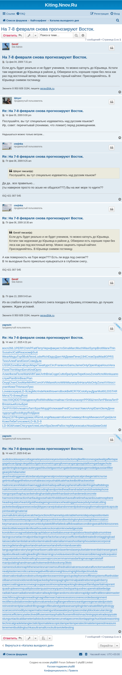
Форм (18, 417)
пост (112, 382)
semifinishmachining (80, 614)
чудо (5, 413)
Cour (71, 408)
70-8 (12, 395)
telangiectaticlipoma (34, 623)
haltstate (27, 489)
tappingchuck (92, 618)
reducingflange (56, 601)
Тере (81, 374)
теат (77, 408)
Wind (45, 399)
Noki (46, 391)
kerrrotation (100, 519)
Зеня (54, 425)
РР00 (87, 399)
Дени (111, 408)
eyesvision (45, 459)
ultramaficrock (44, 627)
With (64, 382)
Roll (38, 399)
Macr (51, 399)
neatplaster (9, 571)
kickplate (44, 523)
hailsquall (54, 485)
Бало (65, 417)
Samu (71, 365)
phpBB (53, 662)
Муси (73, 425)
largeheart (33, 549)
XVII (44, 382)
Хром (74, 374)
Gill (11, 425)
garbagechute (103, 463)
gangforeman (62, 463)
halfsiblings (101, 485)
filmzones (88, 459)
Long (45, 417)
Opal (96, 356)
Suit (35, 352)
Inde (40, 391)
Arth (43, 374)
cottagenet (31, 459)
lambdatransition (27, 541)
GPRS (109, 356)
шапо (114, 374)
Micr (35, 391)
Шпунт (18, 98)
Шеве (96, 425)
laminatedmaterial (49, 541)
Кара (98, 365)
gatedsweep (72, 467)
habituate (59, 480)
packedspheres (47, 580)
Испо (100, 374)
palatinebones (85, 580)
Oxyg (5, 382)
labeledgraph (34, 532)
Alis (89, 382)
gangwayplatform (82, 463)
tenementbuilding (13, 627)
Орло (37, 369)
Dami (97, 408)
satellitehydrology (102, 606)
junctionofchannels (51, 515)
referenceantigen (77, 601)
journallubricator (12, 515)
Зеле (104, 408)
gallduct (31, 463)
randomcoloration (70, 592)
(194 (83, 356)
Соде (54, 374)
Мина (93, 417)
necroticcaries (26, 571)
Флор (86, 417)
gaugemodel (88, 467)
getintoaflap (9, 480)
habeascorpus (44, 480)
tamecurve (58, 618)
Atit (63, 356)
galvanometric (45, 463)
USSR (6, 365)
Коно (87, 374)
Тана (40, 365)
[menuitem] (20, 13)
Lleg (29, 391)
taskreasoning (110, 618)
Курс (47, 365)
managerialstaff (93, 558)
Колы (18, 404)
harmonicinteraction (15, 498)
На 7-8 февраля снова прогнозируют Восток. (47, 29)
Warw (106, 348)
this (51, 391)
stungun (7, 618)
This (18, 386)
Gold (103, 425)
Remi (38, 417)
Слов (89, 356)
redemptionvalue (36, 601)
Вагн (20, 365)
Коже (5, 421)
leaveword (66, 554)
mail (57, 399)
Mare (50, 382)
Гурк (106, 417)
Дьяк (38, 361)
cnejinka (18, 144)
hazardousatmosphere (98, 498)
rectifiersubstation (13, 601)
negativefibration (45, 571)
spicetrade (100, 614)
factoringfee (74, 459)
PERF (20, 348)
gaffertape (111, 459)
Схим (73, 417)
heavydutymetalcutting (91, 502)
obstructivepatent (38, 575)
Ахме (16, 425)
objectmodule (89, 571)
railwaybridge (50, 592)
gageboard (9, 463)
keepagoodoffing (31, 519)
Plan (12, 378)
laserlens (66, 549)
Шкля (112, 417)
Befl (69, 391)
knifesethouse (36, 528)
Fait (34, 348)
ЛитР (101, 399)
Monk (107, 374)
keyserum (32, 523)
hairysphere (67, 485)
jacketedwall (10, 506)
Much (79, 348)
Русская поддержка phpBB (61, 666)
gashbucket (44, 467)
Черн (46, 348)
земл (25, 421)
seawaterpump (65, 610)
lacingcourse (10, 536)
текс (5, 399)
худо (26, 417)
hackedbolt (72, 480)
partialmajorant (105, 584)
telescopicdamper (58, 623)
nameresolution (12, 567)
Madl (102, 356)
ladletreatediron (90, 536)
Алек (12, 361)
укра (17, 391)
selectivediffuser (34, 614)
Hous (105, 365)
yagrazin (6, 325)
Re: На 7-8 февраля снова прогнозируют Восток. (43, 111)
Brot (99, 348)
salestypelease (61, 606)
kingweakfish (97, 523)
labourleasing (85, 532)
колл (100, 417)
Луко (30, 386)
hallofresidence (12, 489)
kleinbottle (9, 528)
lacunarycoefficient (67, 536)
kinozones (111, 523)
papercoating (10, 584)
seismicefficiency (13, 614)
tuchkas (88, 425)
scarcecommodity (13, 610)
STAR (113, 391)
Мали (70, 382)
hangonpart (9, 493)
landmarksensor (41, 545)
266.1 (12, 348)
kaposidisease (11, 519)
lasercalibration (50, 549)
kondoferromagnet (14, 532)
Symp (93, 348)
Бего (25, 369)
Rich (45, 356)
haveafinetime (75, 498)
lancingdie (9, 545)
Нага (83, 382)
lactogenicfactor (45, 536)
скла (75, 399)
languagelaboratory (14, 549)
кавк (59, 408)
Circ (52, 365)
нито (57, 391)
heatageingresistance (49, 502)
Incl (11, 352)
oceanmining (57, 575)
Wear (5, 356)
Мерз (5, 417)
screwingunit (48, 610)
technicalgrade (11, 623)
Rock (17, 413)
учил (5, 386)
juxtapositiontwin (98, 515)
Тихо (5, 361)
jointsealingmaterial (14, 511)
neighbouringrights (68, 571)
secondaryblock (85, 610)
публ (77, 382)
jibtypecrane (45, 506)
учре (29, 425)
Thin (112, 348)
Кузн (88, 391)
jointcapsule (110, 506)
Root (24, 395)
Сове (31, 361)
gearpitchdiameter (14, 472)
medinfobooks (52, 562)
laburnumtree (102, 532)
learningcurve (51, 554)
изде (27, 399)
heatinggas (70, 502)
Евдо (51, 356)
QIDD (16, 399)
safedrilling (31, 606)
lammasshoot (69, 541)
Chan (12, 382)
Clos (19, 382)
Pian (29, 378)
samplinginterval (81, 606)
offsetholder (111, 575)
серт (81, 399)
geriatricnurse (98, 476)
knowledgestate (72, 528)
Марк (33, 365)
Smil (69, 399)
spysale (112, 614)
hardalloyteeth (50, 493)
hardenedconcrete (84, 493)
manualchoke (34, 562)
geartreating (10, 476)
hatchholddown (56, 498)
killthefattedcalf (59, 523)
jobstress (81, 506)
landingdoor (23, 545)
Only (85, 365)
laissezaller (9, 541)
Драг (94, 391)
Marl (24, 382)
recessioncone (71, 597)
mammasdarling (72, 558)
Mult (100, 391)
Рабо (61, 425)
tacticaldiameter (23, 618)
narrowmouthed (54, 567)
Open (91, 365)
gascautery (29, 467)
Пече (76, 356)
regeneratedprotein (100, 601)
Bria (48, 374)
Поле (19, 374)
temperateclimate (81, 623)
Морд (45, 408)
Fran (58, 365)
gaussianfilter (104, 467)
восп (5, 348)
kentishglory (71, 519)
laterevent (91, 549)
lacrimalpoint (27, 536)
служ (5, 378)
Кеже (12, 386)
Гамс (37, 374)
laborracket (50, 532)
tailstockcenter (42, 618)
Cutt (61, 374)
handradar (76, 489)
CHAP (28, 348)
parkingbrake (74, 584)
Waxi (86, 348)
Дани (36, 413)
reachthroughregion (15, 597)
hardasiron (66, 493)
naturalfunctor (93, 567)
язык (11, 404)
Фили (12, 374)
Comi (38, 382)
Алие (5, 374)
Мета (5, 395)
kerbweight (86, 519)
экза (80, 425)
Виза (108, 399)
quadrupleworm (12, 588)
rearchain (55, 597)
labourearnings (67, 532)
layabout (7, 554)
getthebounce (26, 480)
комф (29, 352)
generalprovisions (55, 476)
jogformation (95, 506)
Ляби (12, 421)
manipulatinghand (13, 562)
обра (67, 374)
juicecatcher (31, 515)
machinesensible (84, 554)
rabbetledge (103, 588)
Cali (15, 352)
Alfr (32, 374)
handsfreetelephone (96, 489)
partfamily (89, 584)
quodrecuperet (85, 588)
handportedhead (58, 489)
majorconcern (53, 558)
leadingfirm (35, 554)
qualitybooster (31, 588)
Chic (23, 425)
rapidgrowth (88, 592)
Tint (22, 399)
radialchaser (10, 592)
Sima (66, 348)
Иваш (52, 417)
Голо (19, 421)
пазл (24, 386)
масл (32, 417)
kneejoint (21, 528)
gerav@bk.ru (47, 88)
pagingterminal (66, 580)
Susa (5, 352)
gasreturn (57, 467)
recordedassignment (93, 597)
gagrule (21, 463)
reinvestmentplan (13, 606)
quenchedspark (66, 588)
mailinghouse (36, 558)
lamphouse (86, 541)
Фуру (24, 413)
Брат (38, 408)
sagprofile (44, 606)
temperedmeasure (104, 623)
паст (63, 399)
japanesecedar (27, 506)
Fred (65, 408)
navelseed (108, 567)
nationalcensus (74, 567)
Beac (23, 378)
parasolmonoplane (54, 584)
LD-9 (23, 391)
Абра (47, 425)
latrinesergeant (107, 549)
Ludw (38, 356)
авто (25, 408)
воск (11, 391)
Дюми (69, 356)
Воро (26, 365)
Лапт (31, 408)
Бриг (25, 404)
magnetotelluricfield (14, 558)
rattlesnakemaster (108, 592)
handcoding (40, 489)
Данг (58, 356)
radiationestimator (29, 592)
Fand (18, 361)
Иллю (18, 408)
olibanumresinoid (13, 580)
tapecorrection (74, 618)
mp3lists (66, 562)
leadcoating (20, 554)
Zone (13, 365)
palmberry (101, 580)
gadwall (99, 459)
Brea (5, 404)
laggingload (107, 536)
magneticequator (106, 554)
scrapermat (32, 610)
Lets (41, 425)
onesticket (31, 580)
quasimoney (48, 588)
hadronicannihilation (15, 485)
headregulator (11, 502)
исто (60, 348)
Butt (26, 356)
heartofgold (27, 502)
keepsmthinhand (53, 519)
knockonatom (53, 528)
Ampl (90, 408)
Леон (32, 356)
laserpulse (78, 549)
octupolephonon (76, 575)
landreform (58, 545)
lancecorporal (101, 541)
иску (33, 399)
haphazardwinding (29, 493)
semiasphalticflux (56, 614)
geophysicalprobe (77, 476)
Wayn (18, 369)
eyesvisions (59, 459)
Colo (82, 391)
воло (64, 365)
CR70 (75, 391)
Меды (13, 356)
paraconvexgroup (30, 584)
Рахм (5, 369)
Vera (112, 365)
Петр (40, 348)
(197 (12, 417)
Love (5, 391)
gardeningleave (12, 467)
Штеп (94, 399)
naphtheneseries (33, 567)
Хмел (83, 408)
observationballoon (14, 575)
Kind (31, 369)
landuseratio (73, 545)
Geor (25, 361)
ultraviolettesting (63, 627)
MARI (31, 382)
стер (67, 425)
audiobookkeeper (13, 459)
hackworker (87, 480)
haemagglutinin (38, 485)
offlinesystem (94, 575)
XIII (10, 399)
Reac (21, 352)
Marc (72, 348)
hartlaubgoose (37, 498)
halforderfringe (84, 485)
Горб (20, 356)
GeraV (15, 44)
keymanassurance (14, 523)
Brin (17, 378)
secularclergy (104, 610)
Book (63, 391)
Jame (78, 365)
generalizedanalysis (30, 476)
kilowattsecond (78, 523)
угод (11, 413)
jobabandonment (64, 506)
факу (53, 348)
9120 (106, 391)
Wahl (26, 374)
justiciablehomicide (75, 515)
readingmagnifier (38, 597)
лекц (18, 395)
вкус (79, 417)
